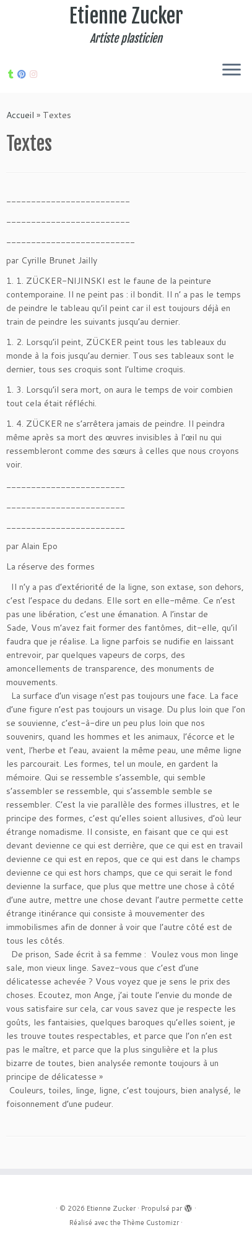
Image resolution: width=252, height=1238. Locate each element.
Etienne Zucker (126, 16)
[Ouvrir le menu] (231, 70)
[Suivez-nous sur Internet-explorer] (35, 74)
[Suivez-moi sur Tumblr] (12, 74)
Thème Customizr (151, 1222)
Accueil (20, 115)
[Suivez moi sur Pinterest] (23, 74)
